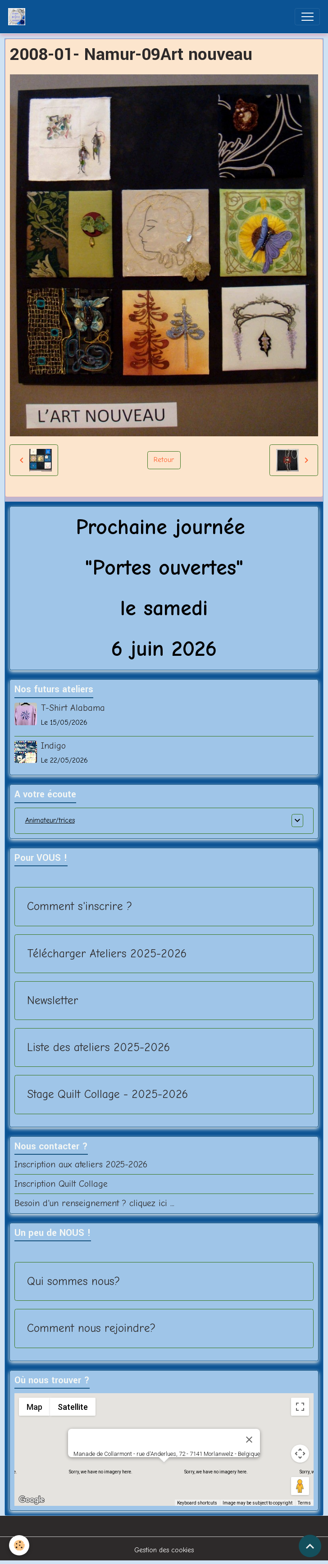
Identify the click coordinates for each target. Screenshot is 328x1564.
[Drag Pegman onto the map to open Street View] (300, 1486)
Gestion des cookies (164, 1550)
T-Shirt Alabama (73, 708)
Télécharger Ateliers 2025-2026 (107, 953)
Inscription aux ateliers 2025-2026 (80, 1164)
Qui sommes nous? (73, 1281)
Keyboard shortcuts (197, 1502)
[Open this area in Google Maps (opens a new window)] (31, 1500)
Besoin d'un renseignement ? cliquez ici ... (94, 1203)
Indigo (53, 746)
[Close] (249, 1439)
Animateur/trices (50, 820)
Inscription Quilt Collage (61, 1184)
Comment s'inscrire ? (79, 906)
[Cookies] (19, 1545)
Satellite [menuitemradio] (72, 1407)
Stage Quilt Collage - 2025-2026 (107, 1094)
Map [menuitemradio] (34, 1407)
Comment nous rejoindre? (91, 1328)
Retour (164, 460)
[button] (164, 1470)
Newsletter (52, 1000)
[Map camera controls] (300, 1454)
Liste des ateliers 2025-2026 (98, 1047)
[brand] (18, 16)
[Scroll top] (310, 1546)
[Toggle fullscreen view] (300, 1407)
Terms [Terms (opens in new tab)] (304, 1502)
